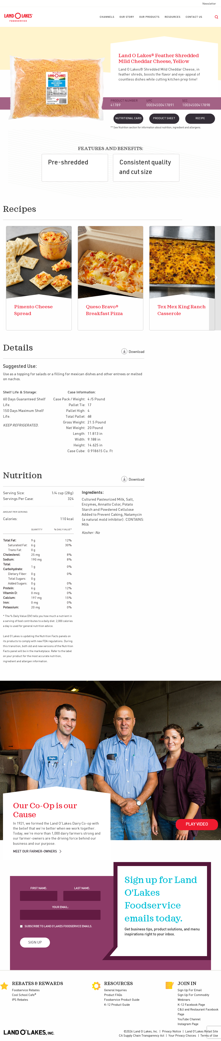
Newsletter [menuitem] (209, 3)
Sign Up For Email (190, 990)
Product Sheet (164, 118)
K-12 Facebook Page (191, 1005)
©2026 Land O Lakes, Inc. (141, 1031)
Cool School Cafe (24, 995)
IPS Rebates (20, 1000)
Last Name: (82, 888)
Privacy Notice (171, 1031)
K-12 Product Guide (117, 1005)
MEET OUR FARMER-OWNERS (37, 851)
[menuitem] (107, 17)
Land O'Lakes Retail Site (201, 1031)
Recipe (200, 118)
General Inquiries (115, 990)
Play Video (197, 824)
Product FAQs (113, 995)
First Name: (38, 888)
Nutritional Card (128, 118)
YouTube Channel (189, 1019)
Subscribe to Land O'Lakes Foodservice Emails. (58, 926)
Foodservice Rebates (26, 990)
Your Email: (60, 907)
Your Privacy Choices (182, 1035)
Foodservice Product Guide (121, 1000)
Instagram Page (188, 1024)
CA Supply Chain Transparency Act (141, 1035)
